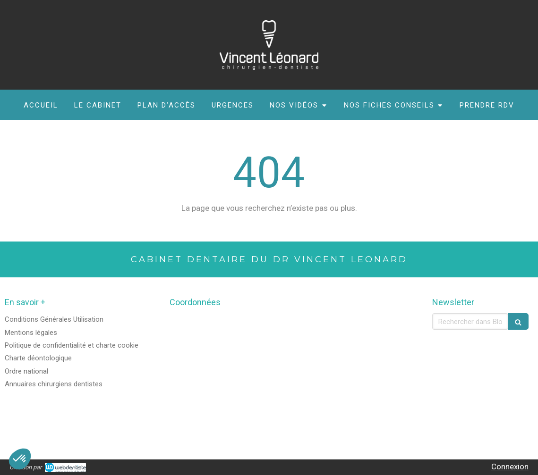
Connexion (510, 466)
